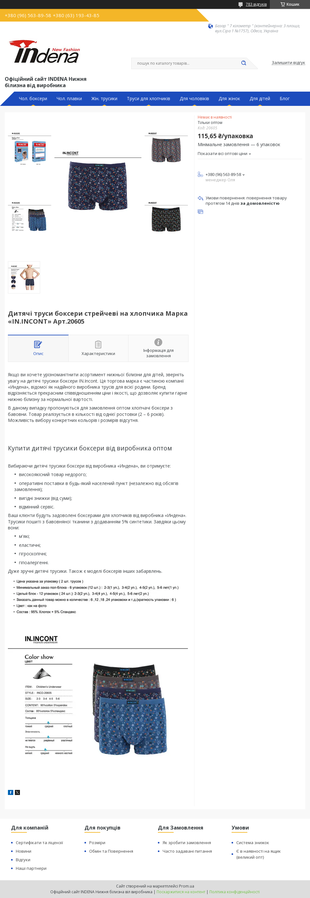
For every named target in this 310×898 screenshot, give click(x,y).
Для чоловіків (194, 98)
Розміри (97, 842)
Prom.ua (186, 886)
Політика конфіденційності (234, 892)
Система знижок (252, 842)
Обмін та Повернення (111, 851)
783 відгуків (256, 4)
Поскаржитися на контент (181, 892)
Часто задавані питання (187, 851)
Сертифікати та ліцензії (39, 842)
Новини (23, 851)
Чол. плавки (69, 98)
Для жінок (229, 98)
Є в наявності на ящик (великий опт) (258, 854)
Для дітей (260, 98)
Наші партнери (31, 868)
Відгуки (23, 859)
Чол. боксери (33, 98)
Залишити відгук (288, 63)
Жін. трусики (104, 98)
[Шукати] (243, 63)
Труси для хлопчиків (148, 98)
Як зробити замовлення (187, 842)
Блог (285, 98)
